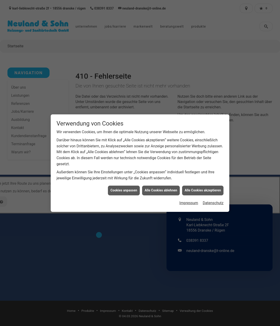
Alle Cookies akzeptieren (203, 187)
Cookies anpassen (123, 187)
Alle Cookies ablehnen (161, 187)
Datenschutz (213, 200)
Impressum (188, 200)
